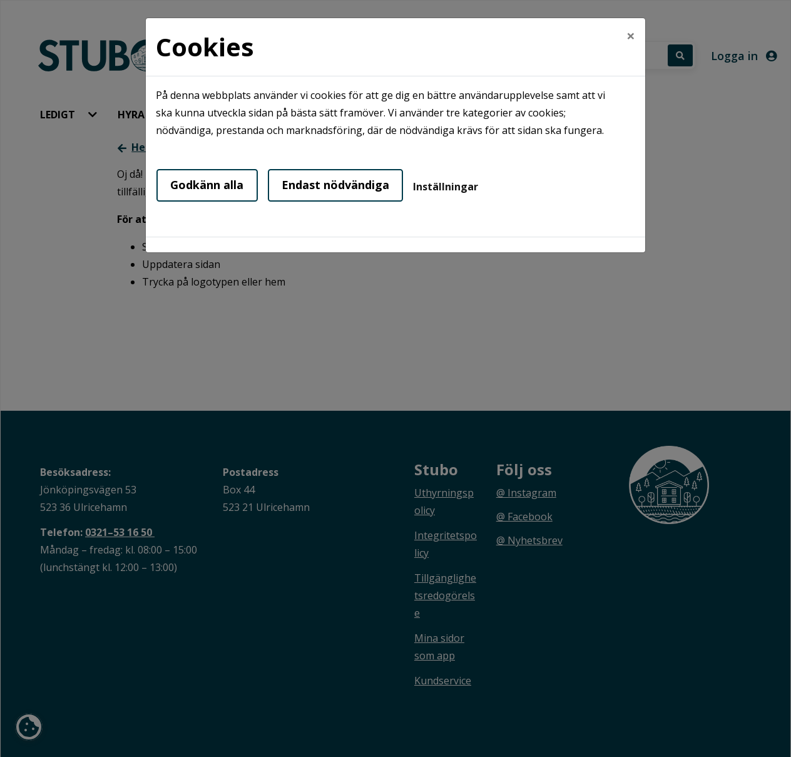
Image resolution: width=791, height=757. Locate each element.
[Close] (630, 35)
